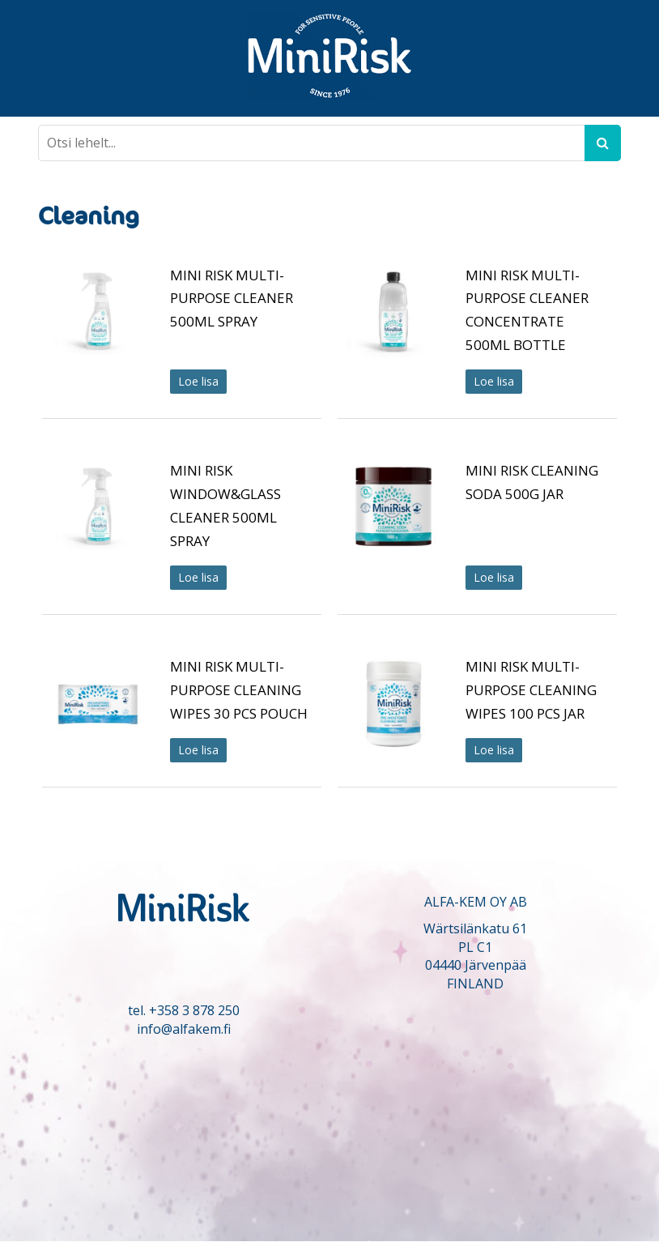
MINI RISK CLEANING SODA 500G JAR (532, 482)
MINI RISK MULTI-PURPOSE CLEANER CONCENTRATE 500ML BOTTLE (527, 310)
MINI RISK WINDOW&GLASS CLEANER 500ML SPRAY (225, 505)
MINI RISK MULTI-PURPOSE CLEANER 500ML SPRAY (231, 298)
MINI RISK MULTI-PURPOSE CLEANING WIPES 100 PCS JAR (531, 690)
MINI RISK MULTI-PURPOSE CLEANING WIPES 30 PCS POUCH (239, 690)
